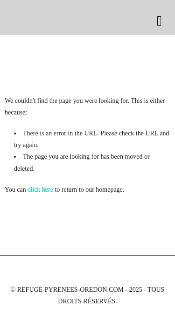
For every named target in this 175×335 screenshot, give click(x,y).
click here (40, 189)
